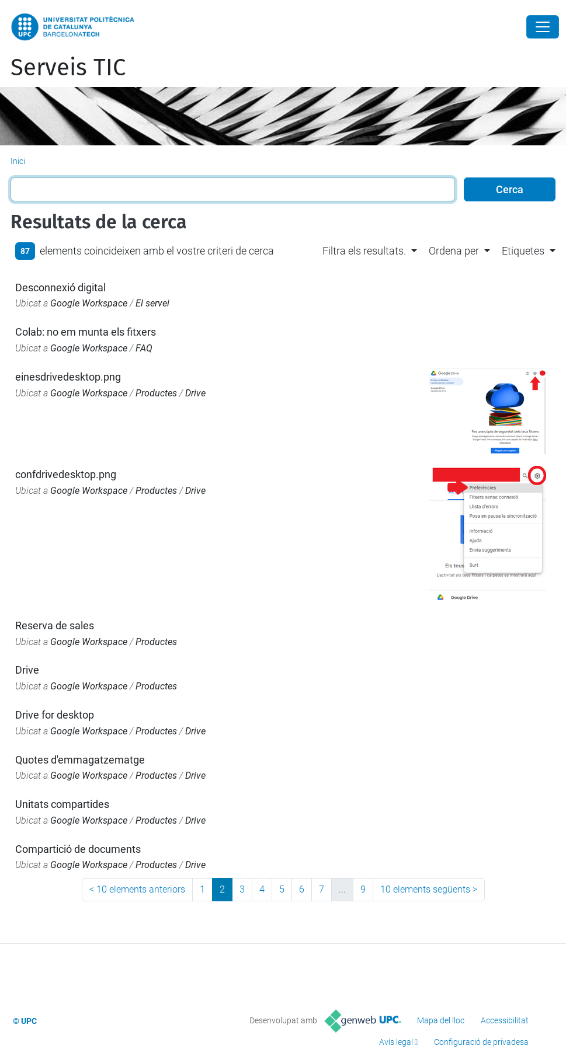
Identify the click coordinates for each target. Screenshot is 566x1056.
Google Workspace (88, 303)
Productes (156, 393)
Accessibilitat (505, 1020)
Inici (18, 161)
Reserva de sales (54, 625)
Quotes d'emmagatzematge (80, 760)
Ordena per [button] (454, 251)
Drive (195, 393)
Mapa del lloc (440, 1020)
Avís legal (396, 1042)
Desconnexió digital (60, 287)
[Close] (542, 27)
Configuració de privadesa (481, 1042)
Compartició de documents (78, 849)
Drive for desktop (54, 715)
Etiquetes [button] (523, 251)
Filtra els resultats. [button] (364, 251)
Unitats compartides (62, 804)
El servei (152, 303)
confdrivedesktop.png (65, 474)
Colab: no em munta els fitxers (85, 332)
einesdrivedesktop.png (68, 377)
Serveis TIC (68, 68)
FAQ (144, 348)
